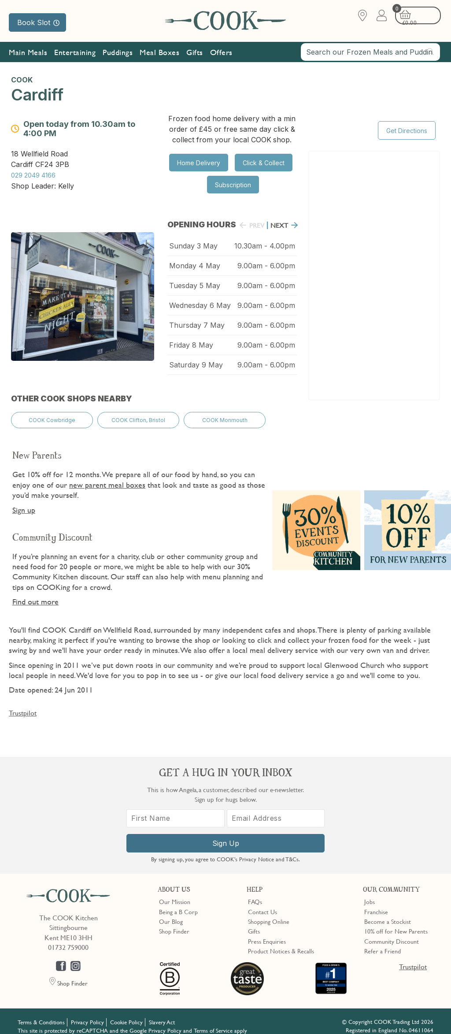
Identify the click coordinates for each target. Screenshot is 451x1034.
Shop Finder (174, 922)
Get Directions (406, 122)
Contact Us (262, 902)
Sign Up (225, 834)
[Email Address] (276, 810)
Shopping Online (268, 912)
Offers (221, 54)
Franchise (376, 902)
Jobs (369, 893)
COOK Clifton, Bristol (138, 414)
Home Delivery (198, 163)
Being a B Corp (178, 902)
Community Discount (391, 932)
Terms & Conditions (41, 1013)
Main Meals (28, 54)
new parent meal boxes (107, 476)
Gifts (194, 54)
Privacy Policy (87, 1013)
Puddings (118, 54)
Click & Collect (264, 163)
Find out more (35, 593)
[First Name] (175, 810)
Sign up (23, 501)
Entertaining (75, 54)
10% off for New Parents (396, 922)
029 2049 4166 (33, 173)
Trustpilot (23, 704)
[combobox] (370, 54)
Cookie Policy (126, 1013)
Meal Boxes (159, 54)
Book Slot (38, 22)
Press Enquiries (267, 932)
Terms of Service (213, 1021)
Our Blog (171, 912)
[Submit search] (431, 53)
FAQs (255, 893)
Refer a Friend (382, 942)
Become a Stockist (387, 912)
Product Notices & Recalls (281, 942)
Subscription (233, 185)
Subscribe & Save (41, 74)
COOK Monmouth (225, 414)
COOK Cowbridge (52, 414)
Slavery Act (162, 1013)
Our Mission (99, 74)
